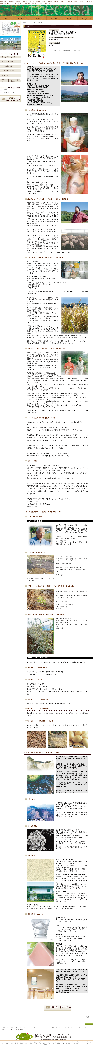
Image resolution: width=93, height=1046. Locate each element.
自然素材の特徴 (7, 66)
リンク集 (5, 75)
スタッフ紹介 (32, 1027)
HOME (25, 22)
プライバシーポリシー (8, 92)
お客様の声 (70, 18)
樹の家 (10, 1029)
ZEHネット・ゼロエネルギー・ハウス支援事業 (10, 80)
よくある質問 (13, 1027)
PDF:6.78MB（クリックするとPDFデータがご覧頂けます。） (66, 50)
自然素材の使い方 (8, 71)
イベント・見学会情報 (85, 19)
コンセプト (8, 18)
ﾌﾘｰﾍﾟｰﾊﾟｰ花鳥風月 (36, 22)
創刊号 (87, 1017)
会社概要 (5, 89)
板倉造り (4, 1029)
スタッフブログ (54, 18)
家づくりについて (72, 1027)
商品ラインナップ (23, 18)
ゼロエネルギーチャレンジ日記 (46, 1027)
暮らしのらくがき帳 (8, 57)
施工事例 (38, 18)
